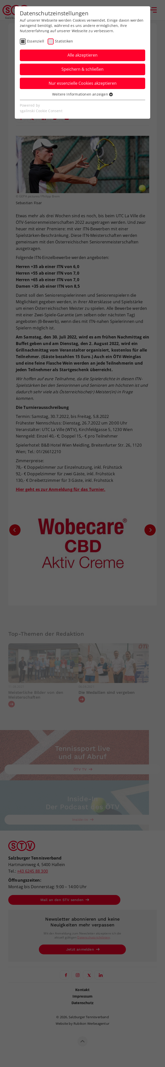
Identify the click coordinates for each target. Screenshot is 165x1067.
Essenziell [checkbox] (35, 41)
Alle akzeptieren (82, 55)
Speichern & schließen (82, 69)
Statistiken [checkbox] (64, 41)
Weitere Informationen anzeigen (82, 94)
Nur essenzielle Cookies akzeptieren (83, 83)
